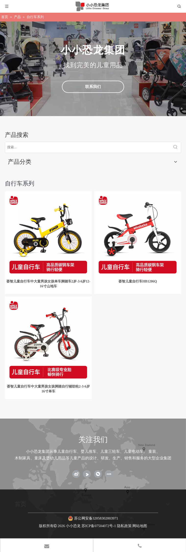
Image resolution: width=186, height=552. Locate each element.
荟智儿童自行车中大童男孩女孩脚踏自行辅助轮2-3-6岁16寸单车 (48, 389)
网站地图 (139, 526)
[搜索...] (87, 147)
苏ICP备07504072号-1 (98, 526)
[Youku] (87, 474)
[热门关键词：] (175, 147)
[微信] (98, 474)
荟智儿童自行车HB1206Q (137, 281)
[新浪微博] (76, 474)
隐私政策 (124, 526)
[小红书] (109, 474)
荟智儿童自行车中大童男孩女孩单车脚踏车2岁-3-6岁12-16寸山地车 (48, 284)
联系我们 (93, 87)
